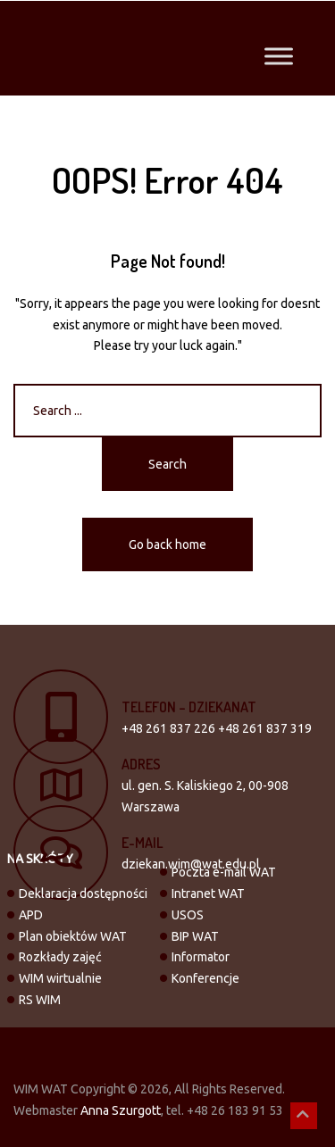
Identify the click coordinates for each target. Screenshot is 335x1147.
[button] (303, 1115)
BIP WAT (195, 936)
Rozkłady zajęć (60, 957)
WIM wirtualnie (60, 978)
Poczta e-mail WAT (224, 872)
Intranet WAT (208, 893)
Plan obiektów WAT (73, 936)
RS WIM (40, 1000)
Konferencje (205, 978)
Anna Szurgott (120, 1110)
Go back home (167, 544)
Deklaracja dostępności (83, 893)
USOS (188, 915)
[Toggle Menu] (278, 55)
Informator (201, 957)
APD (31, 915)
